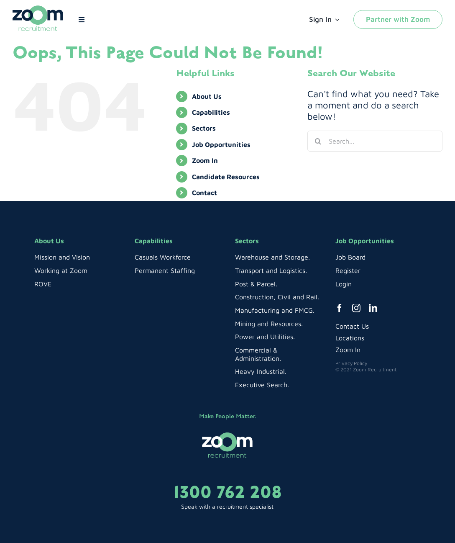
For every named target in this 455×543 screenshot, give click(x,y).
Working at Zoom (60, 270)
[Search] (317, 141)
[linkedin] (373, 308)
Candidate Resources (226, 176)
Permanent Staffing (165, 270)
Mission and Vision (62, 257)
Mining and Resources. (269, 323)
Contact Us (352, 326)
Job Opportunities (221, 144)
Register (347, 270)
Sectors (204, 128)
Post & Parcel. (256, 284)
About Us (207, 96)
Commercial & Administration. (258, 354)
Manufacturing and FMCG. (274, 310)
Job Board (350, 257)
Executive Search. (262, 385)
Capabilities (211, 112)
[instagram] (356, 308)
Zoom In (205, 160)
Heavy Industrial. (260, 371)
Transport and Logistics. (271, 270)
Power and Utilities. (265, 336)
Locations (349, 338)
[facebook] (339, 308)
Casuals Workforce (163, 257)
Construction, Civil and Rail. (277, 297)
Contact (204, 192)
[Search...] (374, 141)
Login (343, 284)
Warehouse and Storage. (272, 257)
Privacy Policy (351, 363)
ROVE (42, 284)
